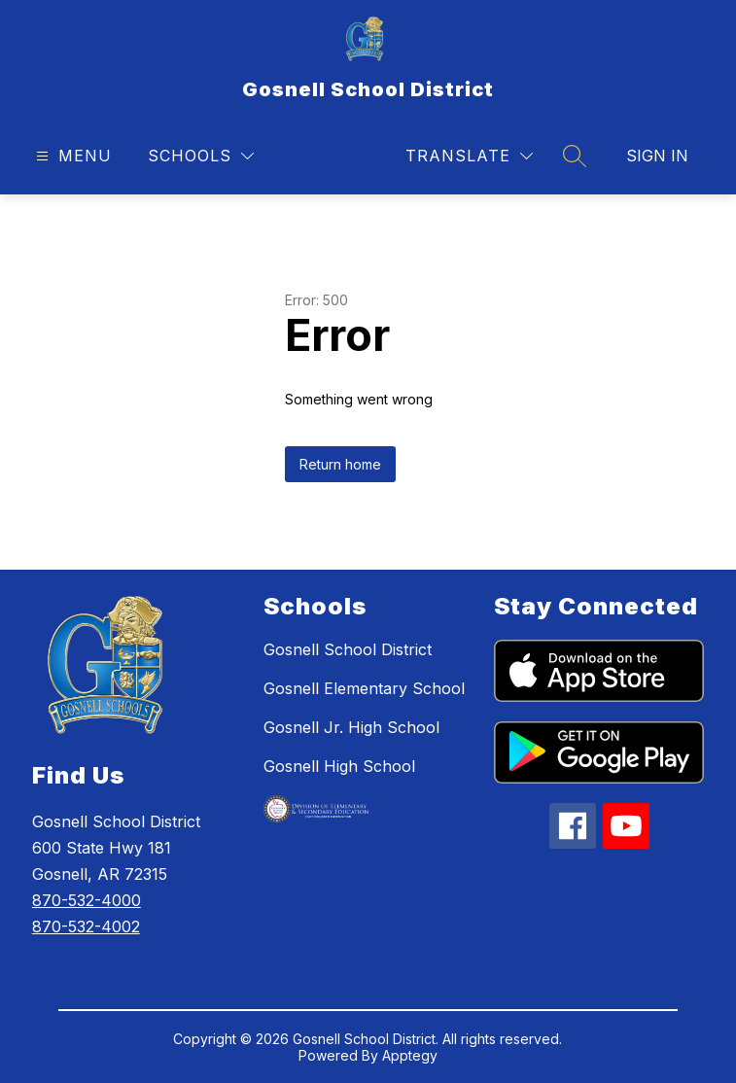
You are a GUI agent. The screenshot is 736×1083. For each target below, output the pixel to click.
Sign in (657, 155)
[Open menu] (71, 156)
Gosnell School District (347, 649)
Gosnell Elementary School (364, 688)
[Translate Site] (469, 156)
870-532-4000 (86, 900)
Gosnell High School (339, 766)
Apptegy (410, 1055)
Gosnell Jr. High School (351, 727)
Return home (340, 464)
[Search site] (574, 155)
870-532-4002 (86, 926)
